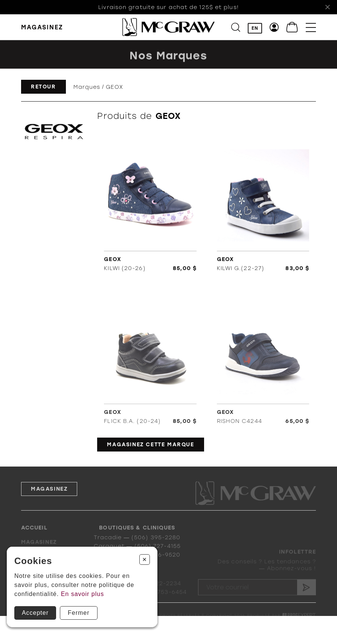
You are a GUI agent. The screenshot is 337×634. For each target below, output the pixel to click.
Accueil (34, 534)
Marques (87, 87)
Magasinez (49, 497)
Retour (43, 87)
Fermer (79, 613)
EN (255, 28)
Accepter (35, 613)
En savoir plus (82, 594)
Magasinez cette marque (150, 444)
